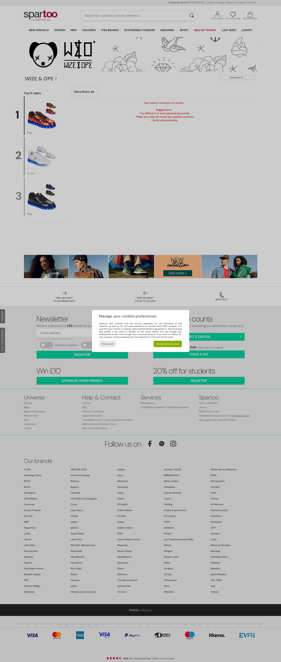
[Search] (192, 16)
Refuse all (107, 343)
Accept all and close (167, 343)
